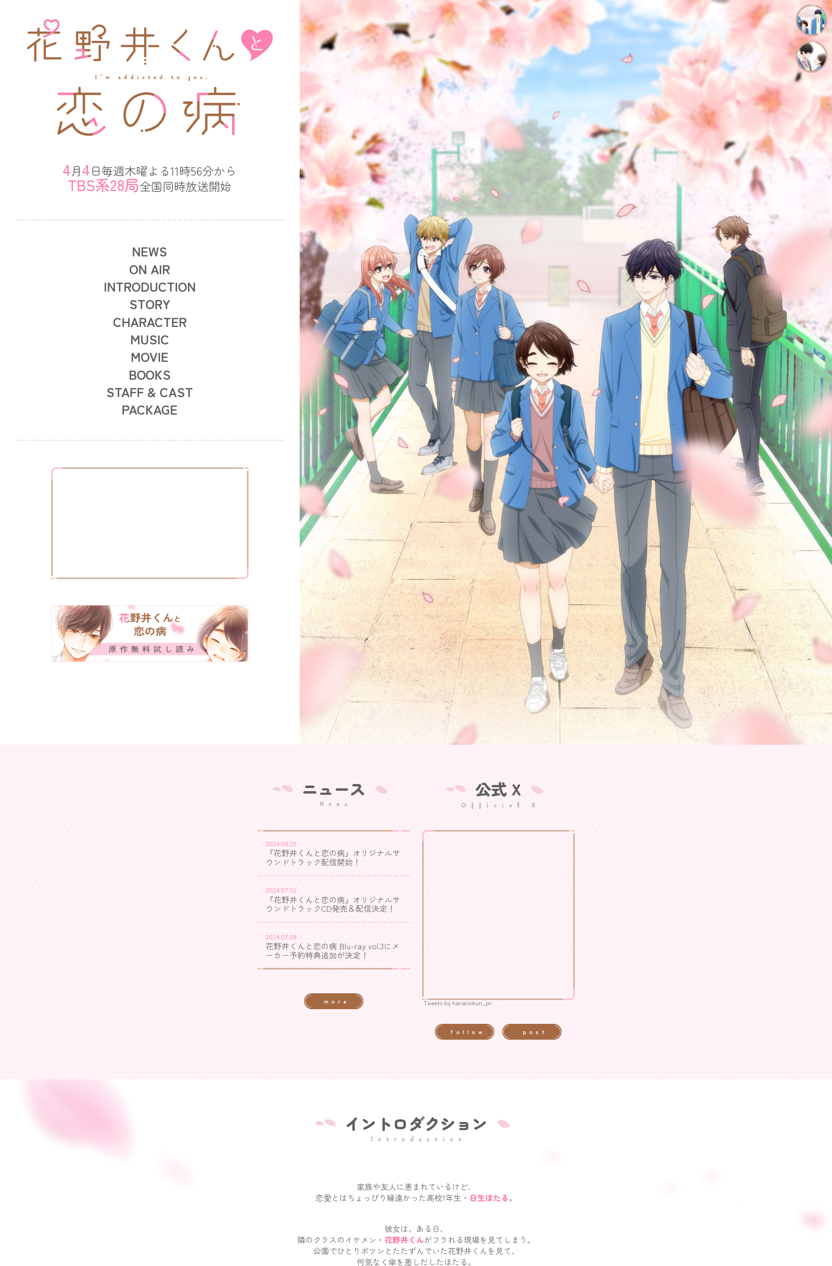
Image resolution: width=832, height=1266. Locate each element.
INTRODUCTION (150, 286)
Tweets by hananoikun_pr (458, 1002)
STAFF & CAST (149, 391)
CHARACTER (150, 321)
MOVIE (149, 356)
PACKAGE (150, 409)
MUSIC (149, 339)
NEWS (149, 251)
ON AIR (149, 268)
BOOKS (150, 374)
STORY (149, 303)
